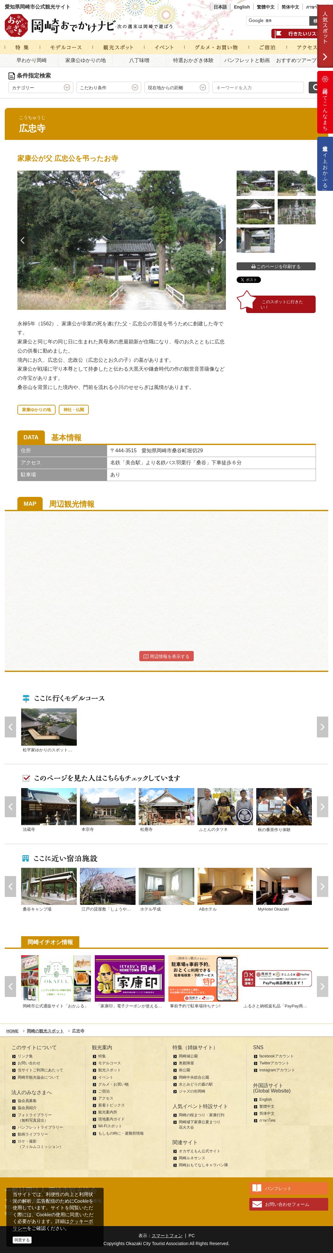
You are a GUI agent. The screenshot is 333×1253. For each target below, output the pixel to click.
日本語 (220, 6)
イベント (105, 1077)
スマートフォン (167, 1235)
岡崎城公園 (188, 1056)
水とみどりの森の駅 (196, 1084)
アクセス (105, 1098)
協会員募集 (27, 1101)
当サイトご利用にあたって (40, 1070)
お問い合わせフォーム (287, 1204)
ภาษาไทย (315, 6)
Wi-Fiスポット (110, 1126)
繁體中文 (266, 6)
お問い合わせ (29, 1063)
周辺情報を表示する (166, 656)
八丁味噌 (139, 60)
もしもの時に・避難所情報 (121, 1133)
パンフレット (278, 1188)
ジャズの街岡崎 (192, 1091)
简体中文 (290, 6)
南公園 (184, 1070)
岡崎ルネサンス (192, 1158)
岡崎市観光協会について (38, 1077)
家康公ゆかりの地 (85, 60)
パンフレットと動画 (247, 60)
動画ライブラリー (33, 1134)
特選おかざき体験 (193, 60)
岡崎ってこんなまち (325, 102)
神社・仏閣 (74, 409)
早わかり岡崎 (31, 60)
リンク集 (25, 1056)
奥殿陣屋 (186, 1063)
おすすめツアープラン (301, 60)
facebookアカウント (276, 1056)
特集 (102, 1056)
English (242, 6)
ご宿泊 (104, 1091)
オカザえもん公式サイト (200, 1151)
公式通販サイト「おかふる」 (325, 164)
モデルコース (109, 1063)
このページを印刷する (276, 266)
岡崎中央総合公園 (194, 1077)
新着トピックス (111, 1105)
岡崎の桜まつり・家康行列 (201, 1115)
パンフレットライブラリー (40, 1127)
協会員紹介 (27, 1108)
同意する (22, 1240)
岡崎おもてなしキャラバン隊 (203, 1165)
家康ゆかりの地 (36, 409)
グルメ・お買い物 (113, 1084)
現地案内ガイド (111, 1119)
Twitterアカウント (274, 1063)
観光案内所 (107, 1112)
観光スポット (109, 1070)
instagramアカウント (277, 1070)
